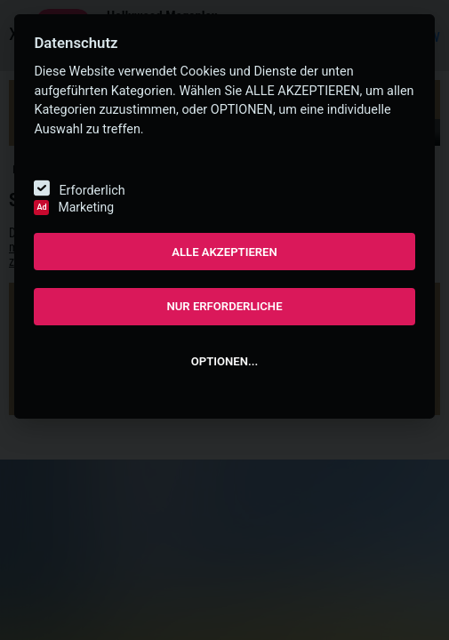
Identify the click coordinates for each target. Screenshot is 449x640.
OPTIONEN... (224, 361)
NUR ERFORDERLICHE (224, 306)
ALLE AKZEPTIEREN (224, 252)
